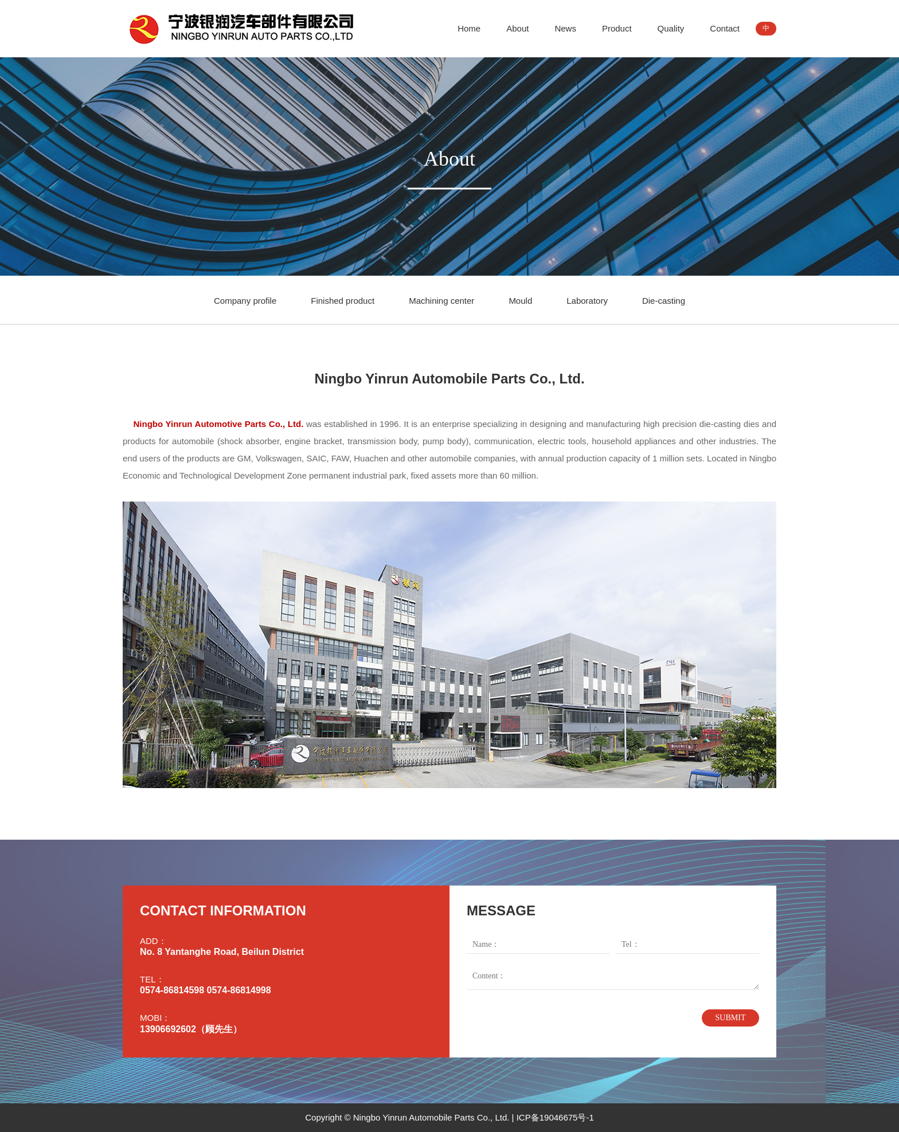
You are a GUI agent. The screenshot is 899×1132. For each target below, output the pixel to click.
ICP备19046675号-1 (555, 1117)
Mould (520, 300)
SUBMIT (731, 1017)
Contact (725, 28)
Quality (671, 28)
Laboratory (587, 300)
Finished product (342, 300)
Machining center (441, 300)
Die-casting (663, 300)
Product (617, 28)
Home (469, 28)
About (517, 28)
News (565, 28)
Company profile (245, 300)
